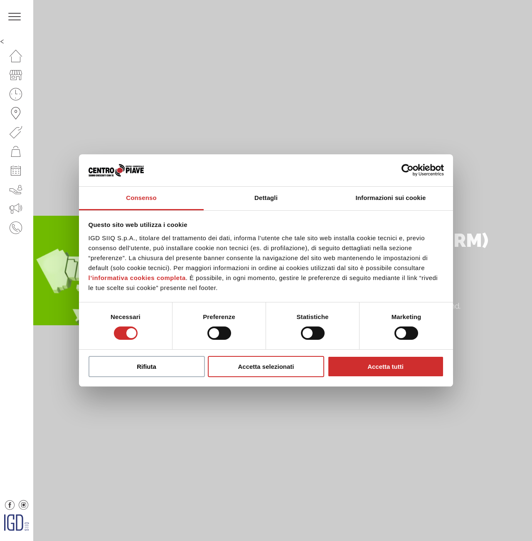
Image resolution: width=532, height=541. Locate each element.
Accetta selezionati (266, 366)
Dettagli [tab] (266, 197)
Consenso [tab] (141, 197)
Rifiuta (146, 366)
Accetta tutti (385, 366)
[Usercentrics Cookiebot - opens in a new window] (407, 170)
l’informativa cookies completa (137, 277)
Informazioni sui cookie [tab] (391, 197)
